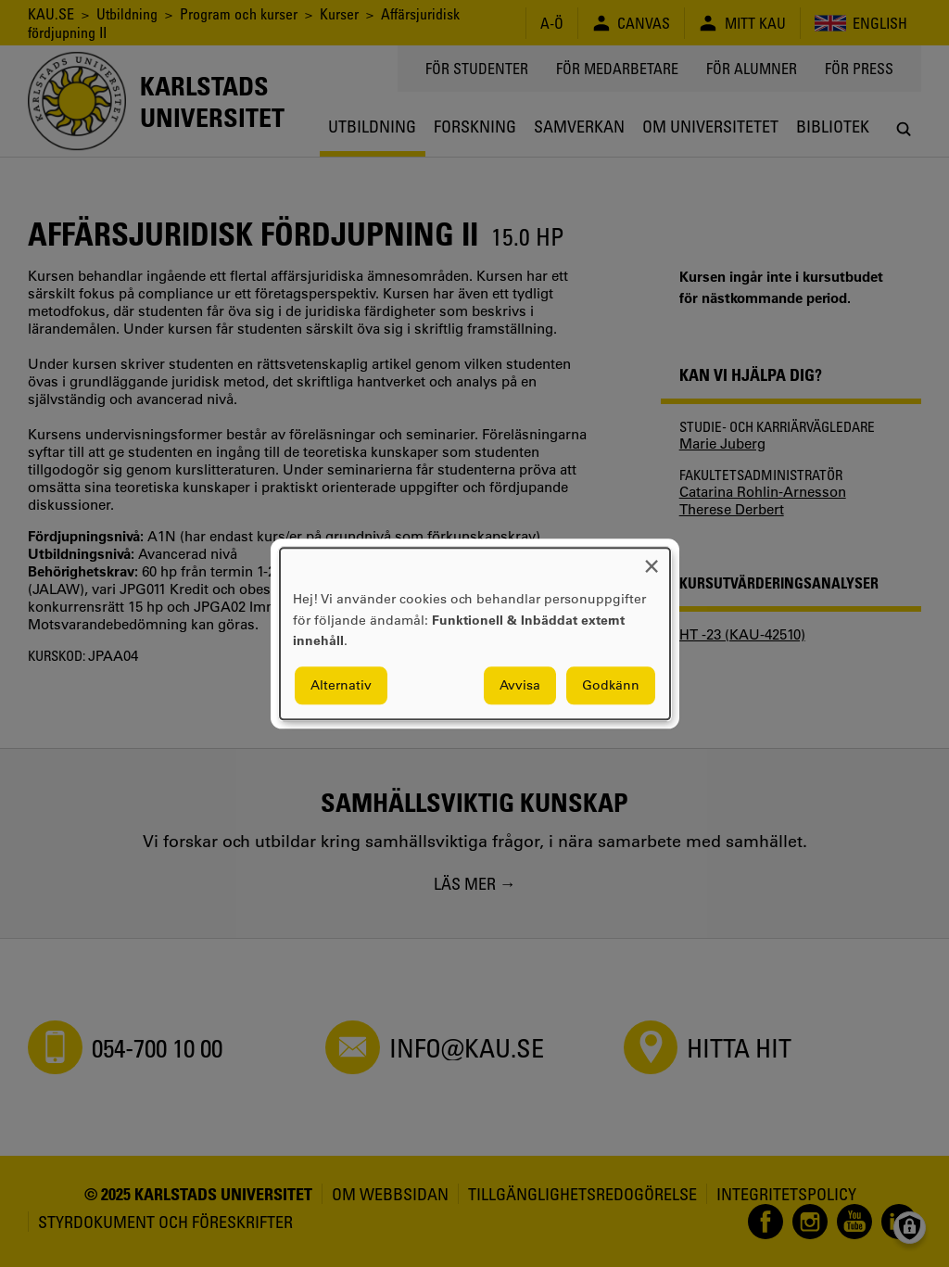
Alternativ (341, 685)
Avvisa (520, 685)
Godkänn (610, 685)
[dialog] (475, 633)
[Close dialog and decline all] (651, 559)
